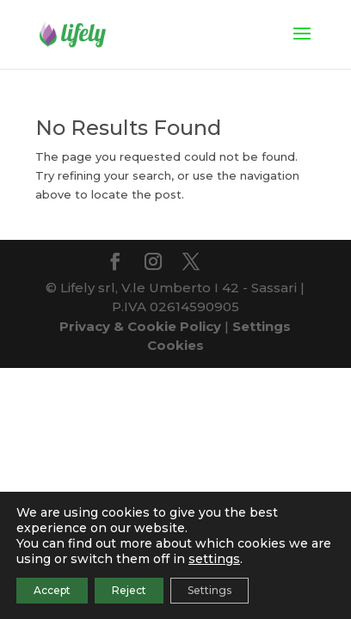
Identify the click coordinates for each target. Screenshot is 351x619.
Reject (129, 590)
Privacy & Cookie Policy (140, 326)
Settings (209, 590)
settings (214, 559)
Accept (52, 590)
